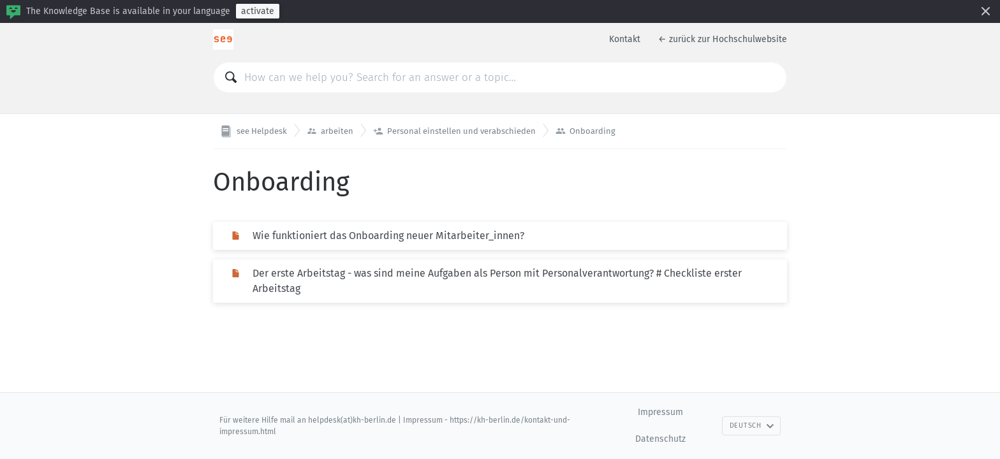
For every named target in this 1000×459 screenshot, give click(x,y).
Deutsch (752, 425)
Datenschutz (660, 438)
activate (257, 11)
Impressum (660, 412)
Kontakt (624, 39)
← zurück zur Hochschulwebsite (722, 39)
